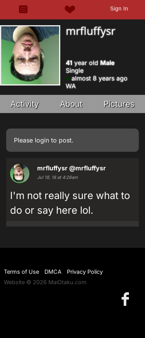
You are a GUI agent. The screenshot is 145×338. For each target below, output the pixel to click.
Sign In (119, 8)
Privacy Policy (85, 271)
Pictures (119, 104)
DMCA (52, 271)
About (71, 104)
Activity (24, 104)
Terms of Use (21, 271)
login (42, 140)
